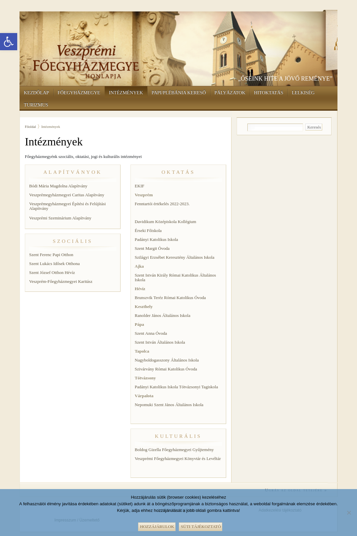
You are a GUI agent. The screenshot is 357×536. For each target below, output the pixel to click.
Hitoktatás (268, 92)
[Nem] (348, 511)
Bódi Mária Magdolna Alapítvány (58, 185)
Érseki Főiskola (148, 230)
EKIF (139, 185)
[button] (8, 41)
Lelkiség (303, 92)
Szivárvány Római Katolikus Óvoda (166, 368)
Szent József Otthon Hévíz (52, 272)
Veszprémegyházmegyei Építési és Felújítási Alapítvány (67, 206)
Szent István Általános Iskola (160, 342)
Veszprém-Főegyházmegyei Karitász (60, 281)
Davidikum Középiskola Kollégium (165, 221)
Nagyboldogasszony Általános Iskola (167, 360)
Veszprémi (38, 217)
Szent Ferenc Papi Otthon (51, 254)
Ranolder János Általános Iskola (162, 315)
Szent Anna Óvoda (151, 333)
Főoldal (30, 127)
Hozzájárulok (157, 526)
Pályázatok (230, 92)
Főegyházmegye (79, 92)
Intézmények (126, 92)
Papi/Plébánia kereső (179, 92)
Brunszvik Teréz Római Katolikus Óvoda (170, 297)
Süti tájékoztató (201, 526)
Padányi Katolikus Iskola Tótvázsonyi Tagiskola (176, 386)
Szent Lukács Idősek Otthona (54, 263)
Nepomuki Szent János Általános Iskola (169, 404)
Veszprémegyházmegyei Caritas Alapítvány (66, 194)
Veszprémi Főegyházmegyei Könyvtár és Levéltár (178, 458)
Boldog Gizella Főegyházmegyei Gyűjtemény (174, 449)
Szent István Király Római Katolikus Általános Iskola (175, 277)
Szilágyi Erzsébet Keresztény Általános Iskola (174, 257)
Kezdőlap (36, 92)
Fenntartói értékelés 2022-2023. (162, 203)
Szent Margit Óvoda (152, 248)
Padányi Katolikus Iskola (156, 239)
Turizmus (36, 104)
